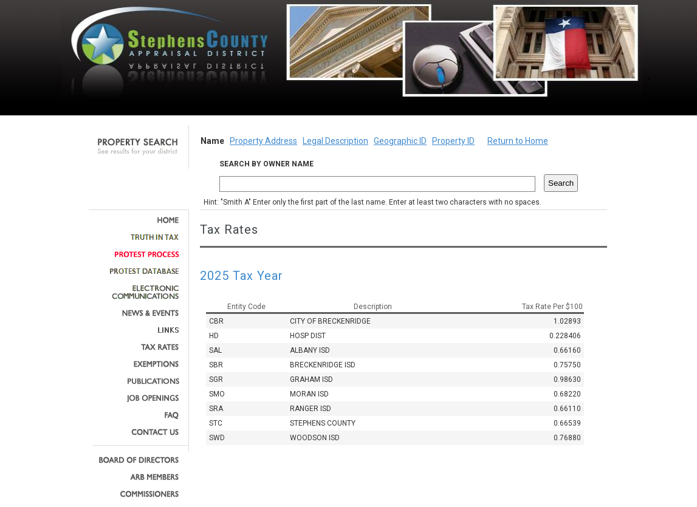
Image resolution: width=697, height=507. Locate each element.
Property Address (263, 141)
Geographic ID (400, 141)
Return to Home (517, 141)
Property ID (453, 141)
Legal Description (335, 141)
